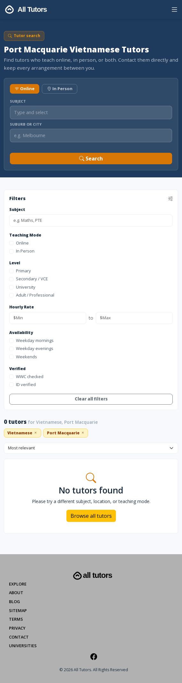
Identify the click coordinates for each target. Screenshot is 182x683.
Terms (16, 619)
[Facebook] (93, 656)
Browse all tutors (91, 515)
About (16, 592)
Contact (19, 637)
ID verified (22, 384)
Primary (20, 271)
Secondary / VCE (28, 279)
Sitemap (18, 610)
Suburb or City (26, 124)
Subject (18, 101)
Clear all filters (91, 399)
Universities (23, 645)
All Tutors (92, 575)
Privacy (17, 628)
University (22, 287)
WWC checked (26, 376)
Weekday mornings (31, 340)
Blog (14, 601)
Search (91, 158)
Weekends (23, 357)
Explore (18, 584)
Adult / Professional (31, 295)
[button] (174, 11)
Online (24, 88)
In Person (59, 88)
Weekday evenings (31, 348)
